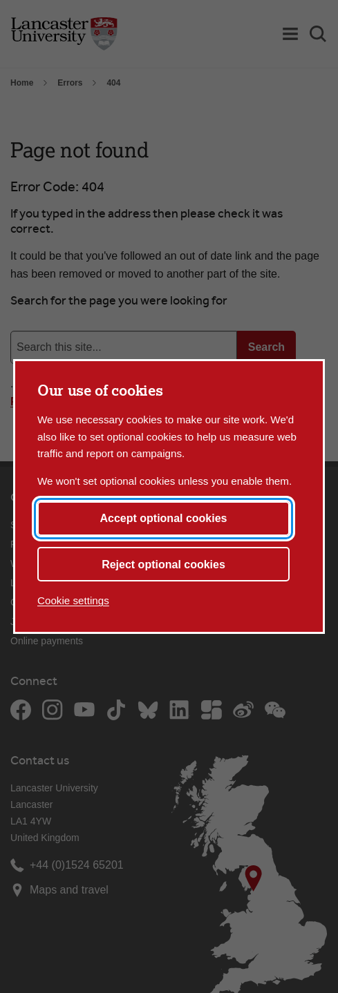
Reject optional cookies (163, 564)
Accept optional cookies (163, 518)
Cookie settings (73, 600)
